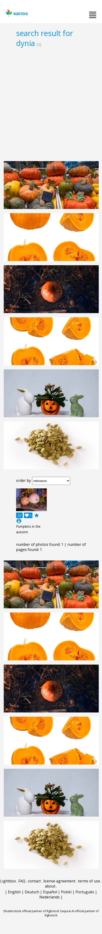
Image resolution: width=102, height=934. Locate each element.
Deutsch (32, 891)
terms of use (89, 881)
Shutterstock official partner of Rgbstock (31, 911)
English (14, 891)
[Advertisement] (51, 104)
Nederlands (49, 897)
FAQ (21, 881)
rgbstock (16, 13)
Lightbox (8, 881)
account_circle (19, 521)
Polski (66, 891)
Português (84, 891)
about (50, 886)
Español (50, 891)
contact (34, 881)
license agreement (59, 881)
